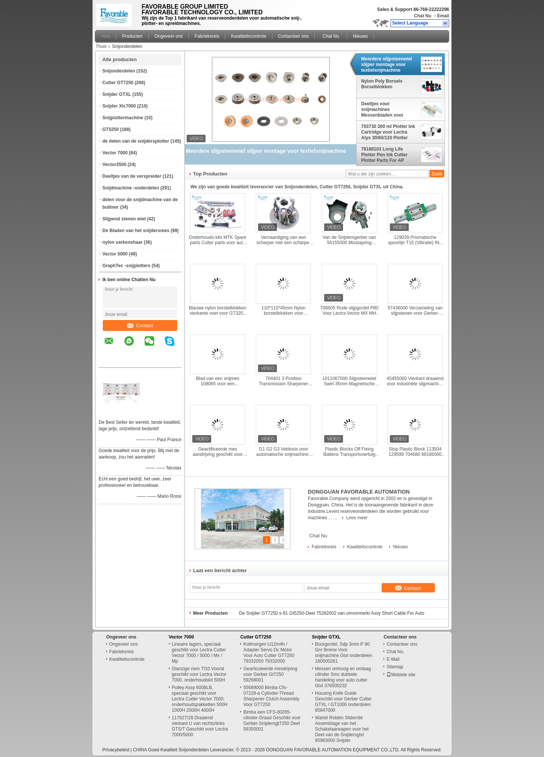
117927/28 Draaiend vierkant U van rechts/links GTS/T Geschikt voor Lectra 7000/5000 (200, 726)
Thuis (101, 46)
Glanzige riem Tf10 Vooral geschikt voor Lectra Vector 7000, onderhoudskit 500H (199, 674)
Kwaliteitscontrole (248, 36)
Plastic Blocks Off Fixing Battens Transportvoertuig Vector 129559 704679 (349, 451)
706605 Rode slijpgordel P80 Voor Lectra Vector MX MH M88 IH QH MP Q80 (349, 310)
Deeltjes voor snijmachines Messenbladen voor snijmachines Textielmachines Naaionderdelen (382, 109)
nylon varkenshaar (122, 242)
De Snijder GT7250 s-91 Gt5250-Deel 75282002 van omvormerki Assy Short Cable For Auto (331, 613)
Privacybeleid (115, 749)
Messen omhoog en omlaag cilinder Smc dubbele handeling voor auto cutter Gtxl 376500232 (343, 677)
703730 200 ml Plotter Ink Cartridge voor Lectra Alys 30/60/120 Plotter (388, 132)
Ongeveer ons (169, 36)
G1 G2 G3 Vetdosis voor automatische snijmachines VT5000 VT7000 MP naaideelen (283, 451)
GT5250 (110, 129)
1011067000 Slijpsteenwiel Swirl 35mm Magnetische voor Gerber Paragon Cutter (349, 381)
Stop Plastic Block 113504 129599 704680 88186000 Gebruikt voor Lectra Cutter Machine (415, 451)
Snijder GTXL (116, 94)
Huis (105, 36)
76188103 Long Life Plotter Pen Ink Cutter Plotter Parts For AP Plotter (384, 154)
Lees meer (357, 517)
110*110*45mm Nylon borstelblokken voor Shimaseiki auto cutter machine (283, 310)
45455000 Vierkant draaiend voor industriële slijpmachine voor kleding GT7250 (415, 381)
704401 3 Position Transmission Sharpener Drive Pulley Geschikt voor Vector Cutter (283, 381)
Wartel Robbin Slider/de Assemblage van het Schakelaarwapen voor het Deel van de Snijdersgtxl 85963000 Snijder (342, 729)
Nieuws (360, 36)
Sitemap (394, 666)
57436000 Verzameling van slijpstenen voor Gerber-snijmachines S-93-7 (415, 310)
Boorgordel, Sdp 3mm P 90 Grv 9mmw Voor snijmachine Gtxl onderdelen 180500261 (343, 653)
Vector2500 (114, 164)
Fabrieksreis (207, 36)
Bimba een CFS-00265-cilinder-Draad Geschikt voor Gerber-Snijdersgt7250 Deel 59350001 (271, 720)
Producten (132, 36)
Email (443, 15)
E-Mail (392, 659)
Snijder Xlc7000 (119, 106)
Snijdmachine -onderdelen (130, 188)
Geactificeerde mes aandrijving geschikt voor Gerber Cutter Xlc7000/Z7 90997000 (217, 451)
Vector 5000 (115, 254)
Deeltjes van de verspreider (131, 176)
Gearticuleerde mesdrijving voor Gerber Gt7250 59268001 (270, 674)
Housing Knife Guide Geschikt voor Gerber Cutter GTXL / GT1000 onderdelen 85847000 (343, 702)
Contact (140, 325)
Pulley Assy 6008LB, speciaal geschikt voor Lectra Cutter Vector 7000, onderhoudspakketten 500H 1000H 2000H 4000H (199, 699)
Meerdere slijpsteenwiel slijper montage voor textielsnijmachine (386, 64)
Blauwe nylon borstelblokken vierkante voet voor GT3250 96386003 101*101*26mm (217, 310)
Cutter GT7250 (117, 82)
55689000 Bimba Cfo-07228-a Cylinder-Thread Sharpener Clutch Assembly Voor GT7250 (271, 696)
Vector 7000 (115, 152)
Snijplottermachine (122, 117)
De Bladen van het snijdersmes (135, 230)
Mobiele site (400, 674)
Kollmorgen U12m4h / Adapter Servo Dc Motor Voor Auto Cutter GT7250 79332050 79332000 (268, 653)
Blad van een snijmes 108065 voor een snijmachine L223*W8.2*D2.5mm (217, 381)
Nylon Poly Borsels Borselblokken (381, 83)
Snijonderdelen (118, 71)
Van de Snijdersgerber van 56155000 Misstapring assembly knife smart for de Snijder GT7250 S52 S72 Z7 (349, 240)
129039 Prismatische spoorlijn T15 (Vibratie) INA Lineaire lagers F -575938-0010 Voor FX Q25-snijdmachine (415, 240)
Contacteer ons (293, 36)
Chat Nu (422, 15)
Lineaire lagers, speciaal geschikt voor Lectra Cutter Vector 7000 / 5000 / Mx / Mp (199, 653)
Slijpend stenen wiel (124, 219)
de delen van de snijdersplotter (135, 141)
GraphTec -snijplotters (126, 265)
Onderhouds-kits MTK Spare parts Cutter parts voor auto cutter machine (217, 240)
